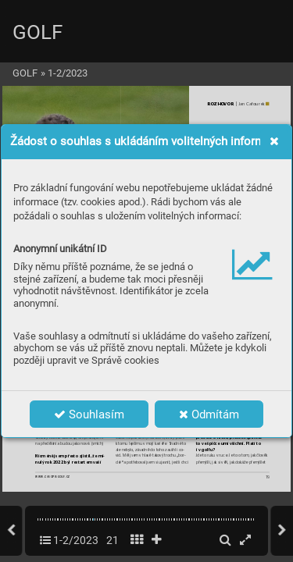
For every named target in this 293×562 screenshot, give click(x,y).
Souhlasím (89, 414)
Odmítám (209, 414)
